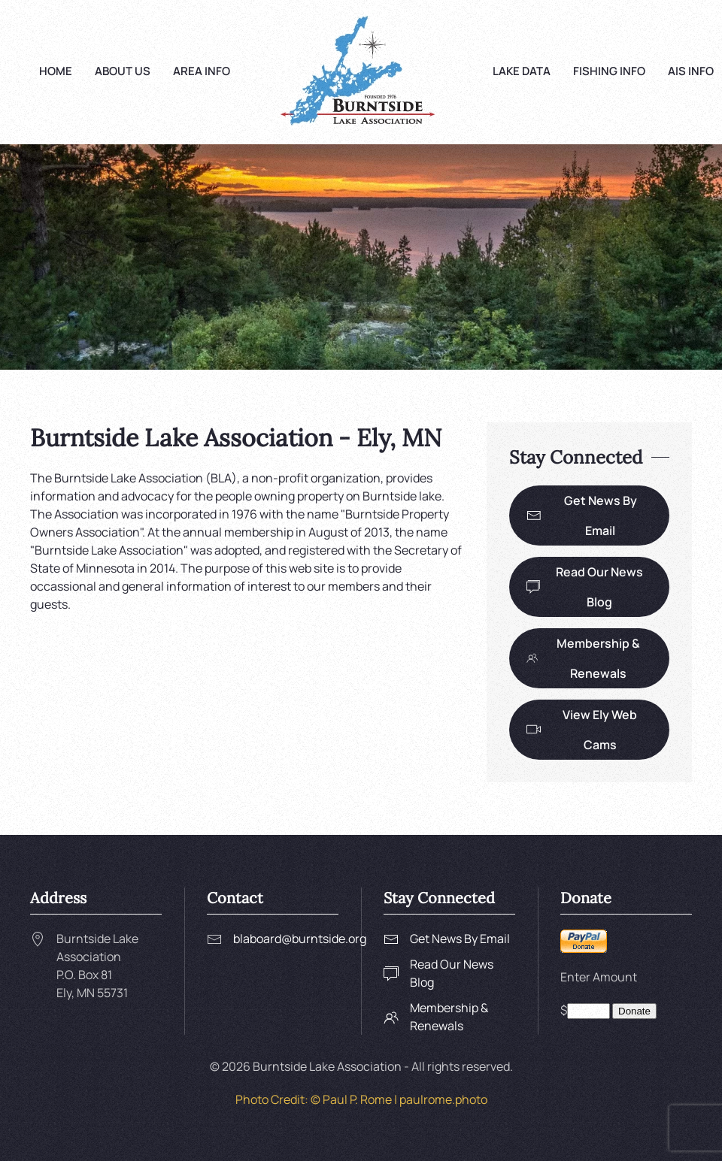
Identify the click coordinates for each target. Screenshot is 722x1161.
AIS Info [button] (691, 71)
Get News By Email (581, 515)
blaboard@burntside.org (299, 938)
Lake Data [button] (522, 71)
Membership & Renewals (583, 658)
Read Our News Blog (585, 587)
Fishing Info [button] (609, 71)
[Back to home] (361, 72)
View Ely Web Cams (582, 729)
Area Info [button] (201, 71)
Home (55, 71)
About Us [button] (122, 71)
